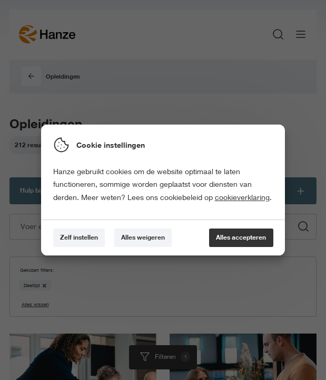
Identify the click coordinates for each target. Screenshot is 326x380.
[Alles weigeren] (143, 238)
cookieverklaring (242, 197)
